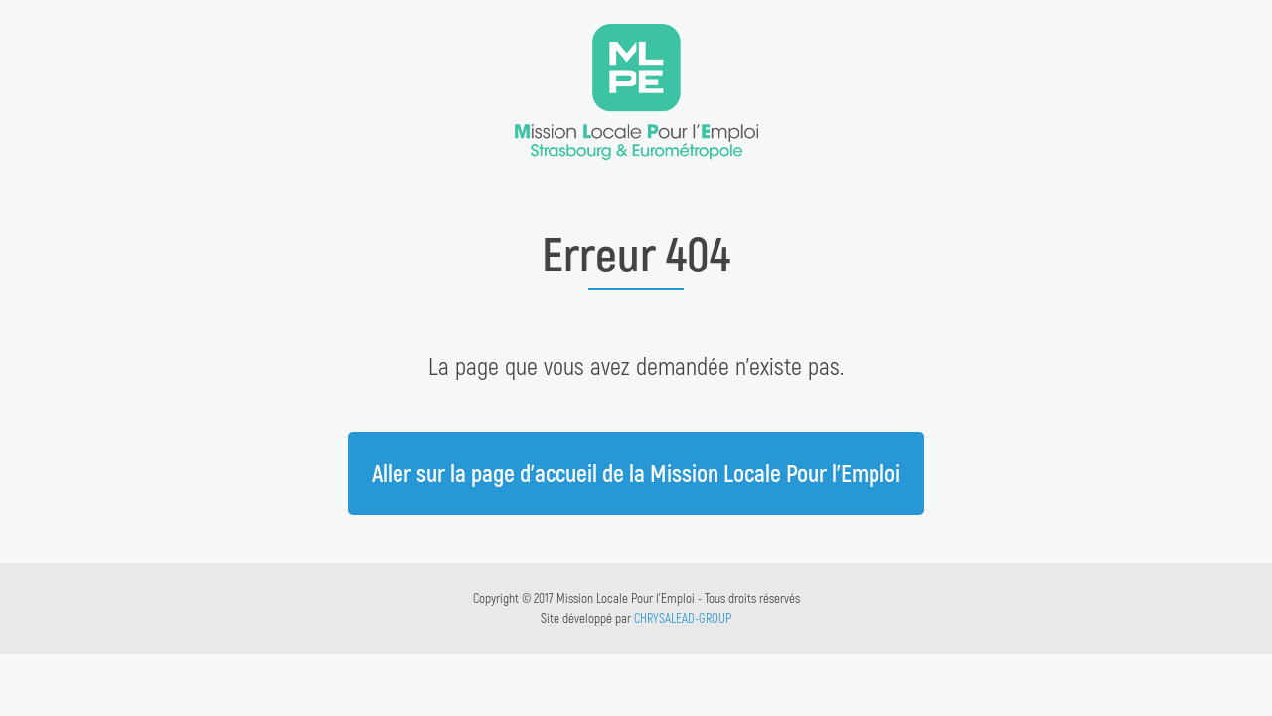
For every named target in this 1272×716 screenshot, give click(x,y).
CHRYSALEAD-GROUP (682, 618)
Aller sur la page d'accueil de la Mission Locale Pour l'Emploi (636, 472)
